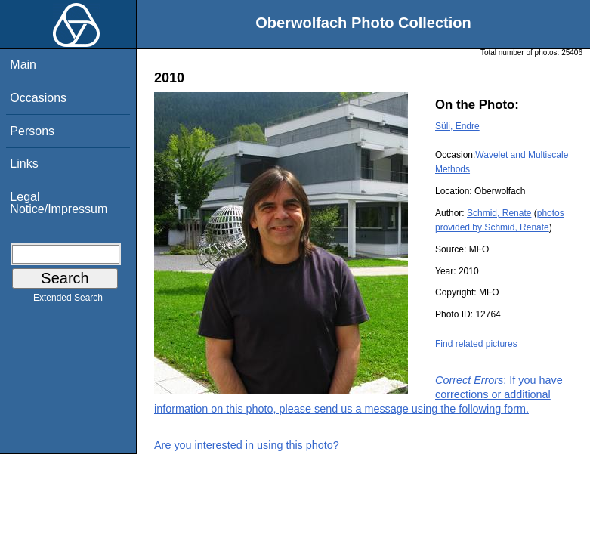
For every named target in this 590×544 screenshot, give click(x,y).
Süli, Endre (457, 126)
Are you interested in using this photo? (246, 445)
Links (24, 163)
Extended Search (68, 300)
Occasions (38, 97)
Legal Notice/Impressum (58, 202)
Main (23, 64)
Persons (32, 131)
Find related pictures (476, 343)
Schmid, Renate (499, 213)
